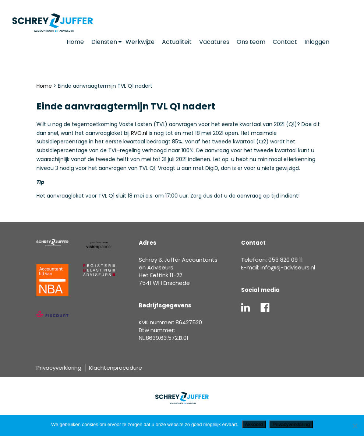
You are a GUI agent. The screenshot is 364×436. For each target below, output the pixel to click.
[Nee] (354, 425)
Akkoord (254, 424)
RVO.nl (139, 133)
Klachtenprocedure (115, 368)
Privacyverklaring (58, 368)
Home (44, 86)
